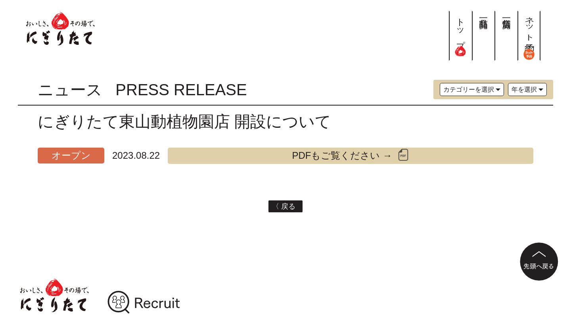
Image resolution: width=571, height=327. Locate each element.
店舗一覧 (506, 13)
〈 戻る (285, 206)
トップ (461, 33)
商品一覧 (484, 13)
